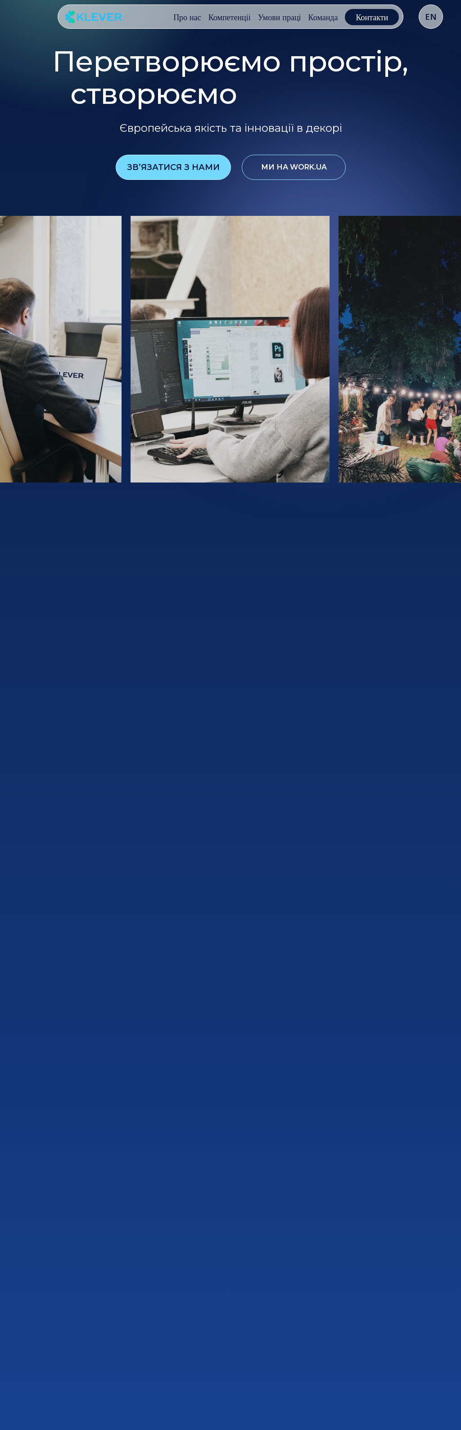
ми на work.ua (294, 167)
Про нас (187, 17)
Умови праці (279, 17)
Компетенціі (229, 17)
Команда (323, 17)
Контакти (372, 17)
